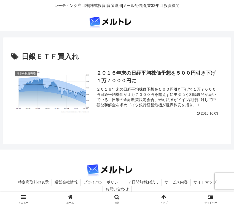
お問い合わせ (117, 189)
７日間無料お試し (143, 182)
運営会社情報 (66, 182)
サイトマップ (205, 182)
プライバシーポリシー (103, 182)
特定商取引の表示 (33, 182)
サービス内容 (176, 182)
